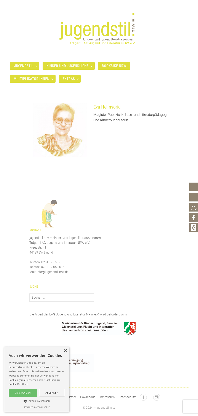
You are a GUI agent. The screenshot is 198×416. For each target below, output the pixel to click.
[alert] (36, 379)
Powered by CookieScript (37, 407)
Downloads (87, 397)
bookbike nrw (114, 66)
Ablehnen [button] (51, 392)
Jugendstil (23, 66)
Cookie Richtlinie (18, 384)
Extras (69, 79)
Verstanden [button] (23, 392)
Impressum (107, 397)
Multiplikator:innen (32, 79)
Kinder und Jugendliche (67, 66)
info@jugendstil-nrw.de (53, 272)
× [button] (65, 350)
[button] (37, 401)
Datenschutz (127, 397)
